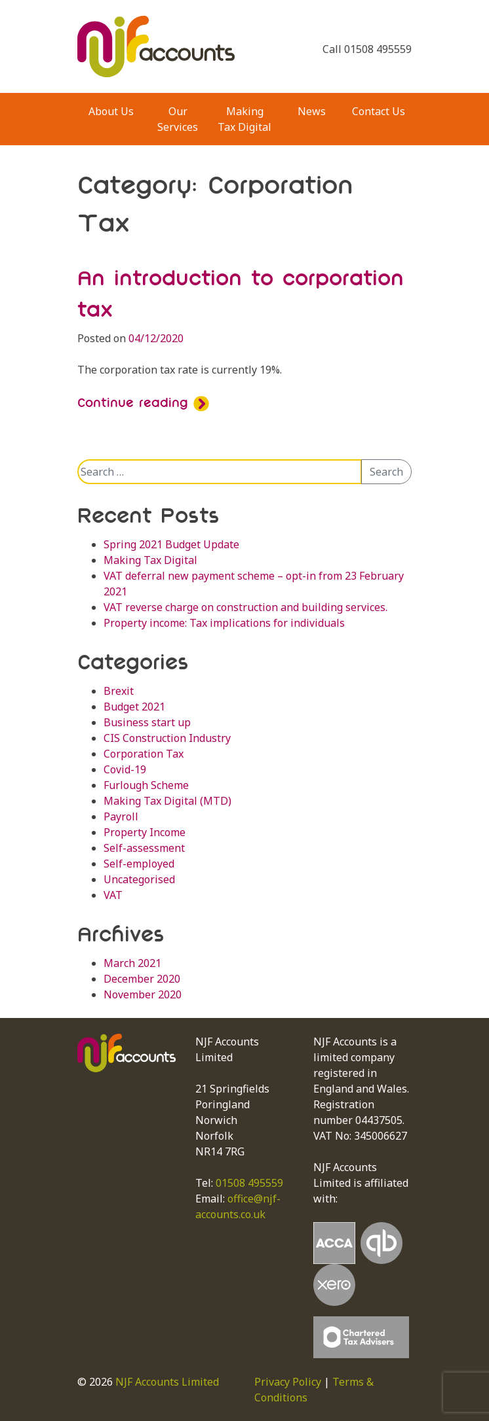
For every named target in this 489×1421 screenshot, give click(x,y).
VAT (113, 895)
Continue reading (143, 402)
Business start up (147, 722)
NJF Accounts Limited (167, 1382)
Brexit (119, 691)
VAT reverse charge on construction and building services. (245, 607)
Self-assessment (144, 848)
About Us (111, 111)
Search (386, 472)
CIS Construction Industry (167, 738)
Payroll (121, 816)
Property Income (145, 832)
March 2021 (132, 963)
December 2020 (142, 979)
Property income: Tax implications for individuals (224, 623)
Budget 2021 (134, 706)
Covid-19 (125, 769)
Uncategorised (139, 879)
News (312, 111)
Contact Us (378, 111)
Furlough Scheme (146, 785)
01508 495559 (249, 1183)
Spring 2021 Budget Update (171, 544)
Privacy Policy (287, 1382)
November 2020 (143, 994)
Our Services (177, 119)
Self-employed (139, 863)
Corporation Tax (144, 753)
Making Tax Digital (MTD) (167, 801)
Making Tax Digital (244, 119)
